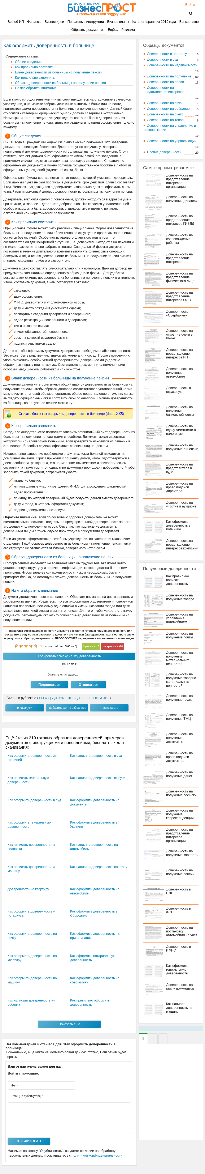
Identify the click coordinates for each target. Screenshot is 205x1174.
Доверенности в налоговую (168, 54)
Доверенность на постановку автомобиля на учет (181, 931)
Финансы (34, 22)
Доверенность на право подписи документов (179, 756)
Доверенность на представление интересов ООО (179, 296)
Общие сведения (28, 62)
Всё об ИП (16, 22)
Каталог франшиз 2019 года (154, 22)
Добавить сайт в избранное (67, 707)
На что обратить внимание (35, 88)
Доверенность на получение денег (179, 774)
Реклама (128, 29)
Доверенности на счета (165, 114)
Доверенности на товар (165, 120)
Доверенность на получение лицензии (182, 447)
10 (121, 646)
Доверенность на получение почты (179, 635)
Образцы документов (88, 29)
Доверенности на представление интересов (164, 90)
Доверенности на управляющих (171, 141)
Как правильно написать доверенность (177, 580)
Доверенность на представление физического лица (180, 277)
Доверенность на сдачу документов (180, 986)
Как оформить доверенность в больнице (178, 525)
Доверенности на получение (169, 76)
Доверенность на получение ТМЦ (179, 716)
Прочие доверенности (164, 152)
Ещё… (113, 29)
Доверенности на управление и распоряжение (170, 128)
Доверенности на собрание (168, 108)
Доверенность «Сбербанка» (177, 313)
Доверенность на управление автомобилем (179, 618)
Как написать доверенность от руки (97, 778)
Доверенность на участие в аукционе (181, 504)
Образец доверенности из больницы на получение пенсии (60, 83)
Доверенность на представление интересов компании (182, 544)
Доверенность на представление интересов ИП (179, 353)
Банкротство (189, 22)
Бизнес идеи (54, 22)
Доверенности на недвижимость (172, 65)
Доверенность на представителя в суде (179, 468)
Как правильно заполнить (34, 77)
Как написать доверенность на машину (179, 1007)
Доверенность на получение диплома (181, 199)
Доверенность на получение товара (180, 597)
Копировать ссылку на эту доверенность (69, 656)
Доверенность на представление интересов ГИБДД (180, 219)
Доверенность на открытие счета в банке (179, 334)
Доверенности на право (165, 82)
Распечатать (109, 707)
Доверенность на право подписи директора (179, 487)
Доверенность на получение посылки (181, 793)
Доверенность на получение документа (179, 737)
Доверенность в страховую (178, 390)
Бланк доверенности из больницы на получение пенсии (58, 72)
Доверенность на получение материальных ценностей (179, 658)
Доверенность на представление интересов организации (179, 181)
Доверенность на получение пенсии (180, 872)
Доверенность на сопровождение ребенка (179, 238)
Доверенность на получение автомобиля (179, 372)
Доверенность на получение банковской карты (180, 410)
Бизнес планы (118, 22)
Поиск (188, 13)
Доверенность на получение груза (179, 697)
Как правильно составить (34, 67)
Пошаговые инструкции (85, 22)
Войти (188, 5)
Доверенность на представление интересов (179, 258)
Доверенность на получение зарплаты (182, 853)
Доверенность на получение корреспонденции (179, 814)
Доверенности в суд (162, 59)
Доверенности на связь (165, 103)
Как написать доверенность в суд (96, 755)
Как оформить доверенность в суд (34, 800)
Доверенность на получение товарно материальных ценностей (181, 679)
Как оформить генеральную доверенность (177, 969)
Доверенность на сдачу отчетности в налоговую (181, 429)
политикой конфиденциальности (97, 1155)
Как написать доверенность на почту (98, 867)
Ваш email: (69, 664)
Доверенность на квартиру (28, 889)
